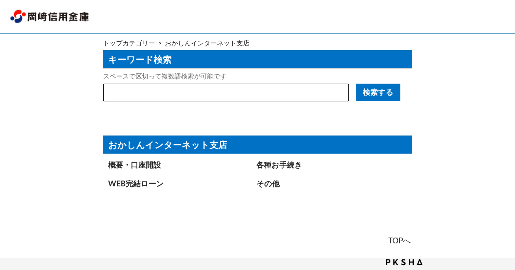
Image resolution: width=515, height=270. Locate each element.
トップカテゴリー (129, 43)
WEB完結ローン (136, 183)
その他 (268, 183)
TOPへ (399, 240)
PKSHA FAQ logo (404, 262)
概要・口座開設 (134, 164)
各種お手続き (279, 164)
